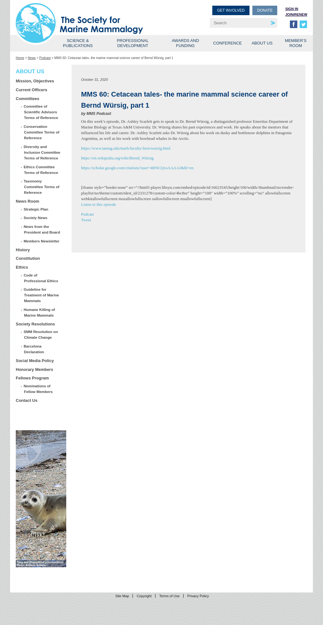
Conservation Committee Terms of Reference (41, 132)
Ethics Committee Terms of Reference (41, 170)
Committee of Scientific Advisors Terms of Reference (41, 112)
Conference (227, 43)
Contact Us (27, 400)
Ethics (22, 267)
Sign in (291, 9)
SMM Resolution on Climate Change (41, 334)
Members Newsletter (42, 241)
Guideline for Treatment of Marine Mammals (41, 295)
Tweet (86, 219)
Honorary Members (34, 369)
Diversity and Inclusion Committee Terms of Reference (42, 152)
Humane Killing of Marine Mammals (39, 312)
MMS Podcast (98, 113)
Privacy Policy (198, 596)
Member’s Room (296, 43)
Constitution (28, 258)
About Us (262, 43)
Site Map (122, 596)
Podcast (45, 58)
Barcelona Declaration (34, 349)
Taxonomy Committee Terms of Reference (41, 186)
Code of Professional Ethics (41, 278)
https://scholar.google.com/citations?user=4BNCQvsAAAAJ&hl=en (137, 167)
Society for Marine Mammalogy (89, 15)
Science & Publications (78, 43)
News (32, 58)
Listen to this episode (98, 204)
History (23, 249)
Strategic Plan (36, 209)
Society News (35, 218)
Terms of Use (169, 596)
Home (20, 58)
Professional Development (133, 43)
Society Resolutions (35, 324)
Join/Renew (296, 14)
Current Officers (31, 89)
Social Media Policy (35, 360)
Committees (27, 98)
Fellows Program (32, 378)
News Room (27, 201)
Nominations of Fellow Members (38, 389)
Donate (265, 10)
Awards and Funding (185, 43)
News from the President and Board (42, 229)
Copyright (144, 596)
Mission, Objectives (35, 81)
